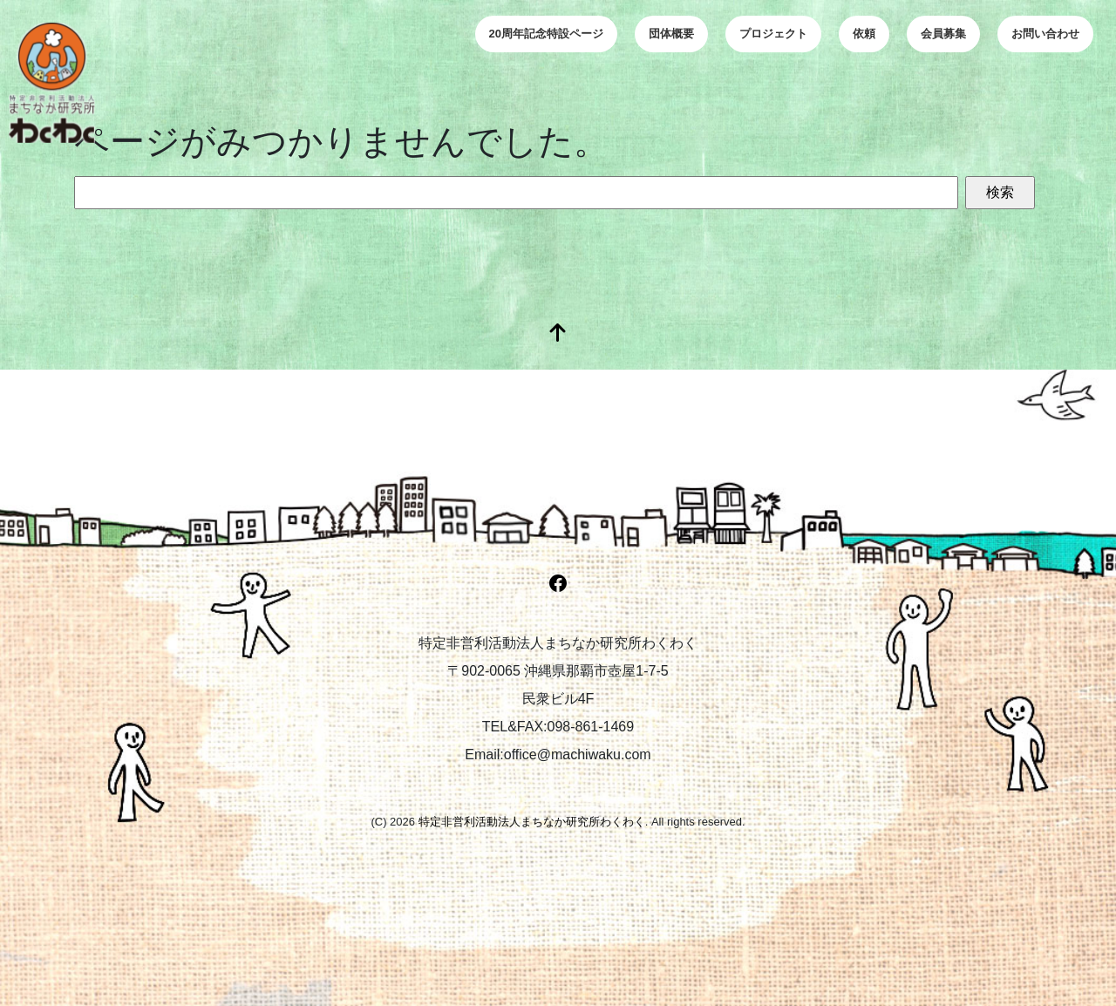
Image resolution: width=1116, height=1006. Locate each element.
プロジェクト (773, 33)
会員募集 (943, 33)
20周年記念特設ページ (546, 33)
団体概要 (671, 33)
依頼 (864, 33)
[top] (558, 334)
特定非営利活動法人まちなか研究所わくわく (531, 821)
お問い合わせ (1045, 33)
